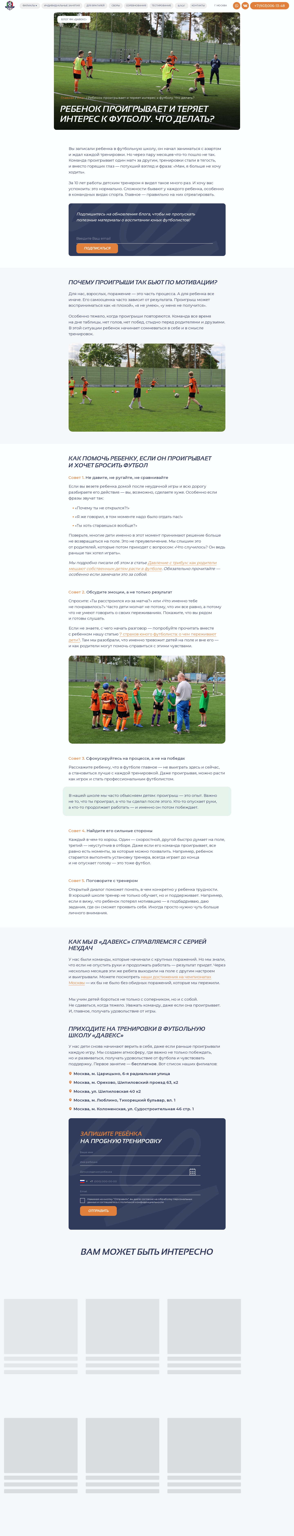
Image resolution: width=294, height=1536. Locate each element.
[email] (144, 239)
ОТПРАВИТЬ (98, 1211)
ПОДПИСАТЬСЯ (97, 248)
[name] (140, 1152)
